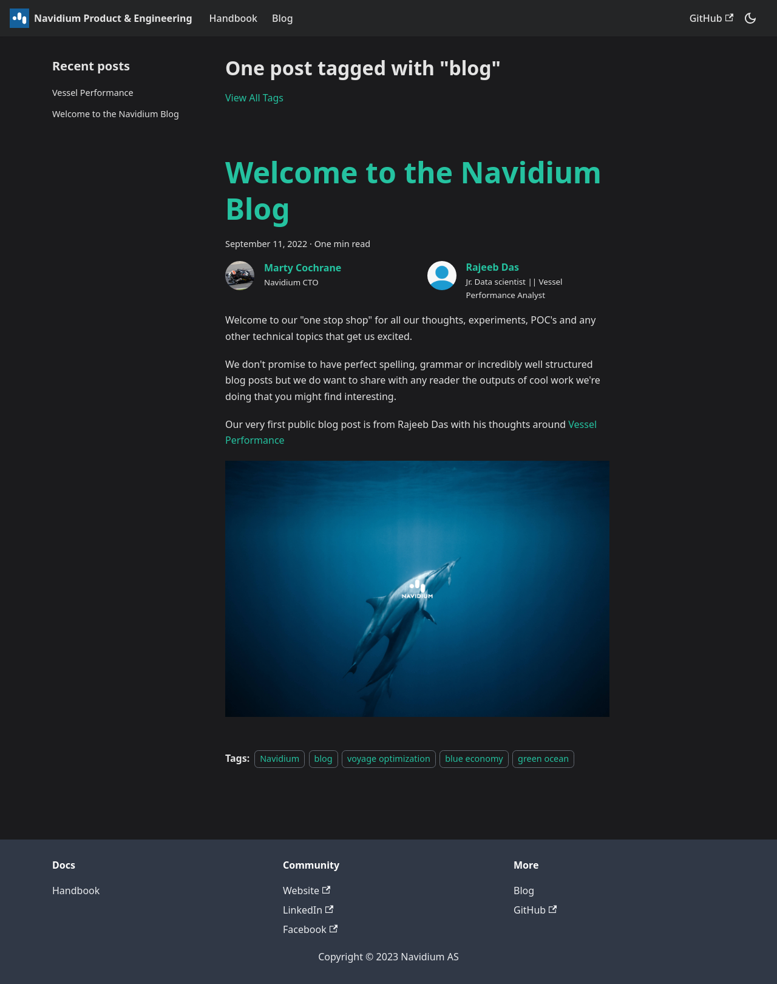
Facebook (310, 929)
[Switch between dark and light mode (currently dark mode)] (750, 18)
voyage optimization (388, 758)
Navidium (279, 758)
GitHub (711, 18)
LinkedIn (308, 910)
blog (323, 758)
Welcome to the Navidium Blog (115, 114)
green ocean (543, 758)
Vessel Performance (93, 92)
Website (306, 890)
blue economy (474, 758)
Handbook (233, 18)
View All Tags (254, 97)
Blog (282, 18)
